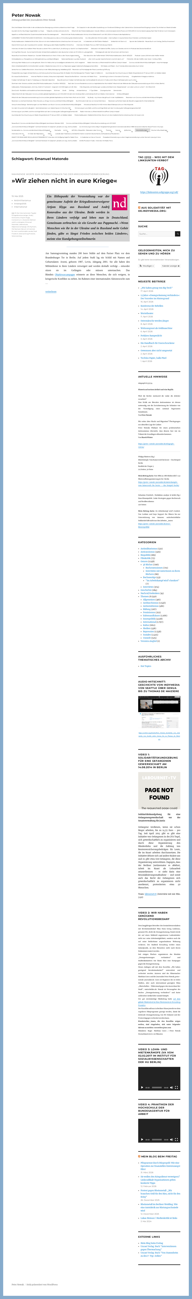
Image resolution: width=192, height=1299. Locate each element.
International (20, 207)
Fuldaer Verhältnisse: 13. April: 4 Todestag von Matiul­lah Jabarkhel (33, 80)
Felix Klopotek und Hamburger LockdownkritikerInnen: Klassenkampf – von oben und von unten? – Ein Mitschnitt (117, 87)
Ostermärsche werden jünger (155, 321)
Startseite (58, 130)
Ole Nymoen (31, 227)
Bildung (147, 609)
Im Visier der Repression (36, 133)
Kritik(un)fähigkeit (123, 94)
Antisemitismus (82, 90)
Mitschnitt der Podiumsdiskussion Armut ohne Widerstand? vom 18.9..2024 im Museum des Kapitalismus (95, 34)
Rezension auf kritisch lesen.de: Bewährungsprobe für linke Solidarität (131, 101)
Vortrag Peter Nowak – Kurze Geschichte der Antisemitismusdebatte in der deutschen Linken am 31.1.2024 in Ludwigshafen (52, 52)
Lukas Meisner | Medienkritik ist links (159, 1218)
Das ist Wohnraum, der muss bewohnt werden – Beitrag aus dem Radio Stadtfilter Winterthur (43, 45)
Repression (148, 631)
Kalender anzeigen (170, 266)
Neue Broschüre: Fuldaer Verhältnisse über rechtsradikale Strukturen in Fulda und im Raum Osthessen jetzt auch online (96, 80)
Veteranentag (17, 236)
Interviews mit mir (18, 133)
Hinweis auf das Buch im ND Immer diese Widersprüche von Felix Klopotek (108, 104)
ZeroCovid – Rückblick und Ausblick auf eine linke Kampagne (31, 90)
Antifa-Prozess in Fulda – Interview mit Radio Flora (96, 140)
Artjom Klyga (25, 217)
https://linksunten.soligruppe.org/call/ (159, 192)
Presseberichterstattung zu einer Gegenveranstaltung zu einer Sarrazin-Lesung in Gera (132, 137)
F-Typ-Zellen (94, 90)
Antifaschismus (150, 603)
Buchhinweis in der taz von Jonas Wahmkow (91, 101)
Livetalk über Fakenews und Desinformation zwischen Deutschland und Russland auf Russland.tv (87, 133)
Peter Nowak (26, 15)
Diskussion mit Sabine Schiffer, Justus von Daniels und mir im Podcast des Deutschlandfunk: (121, 48)
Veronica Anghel (149, 641)
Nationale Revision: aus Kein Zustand (74, 59)
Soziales (147, 634)
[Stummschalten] (171, 1087)
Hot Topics (146, 666)
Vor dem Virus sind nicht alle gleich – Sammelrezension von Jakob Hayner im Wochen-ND (41, 108)
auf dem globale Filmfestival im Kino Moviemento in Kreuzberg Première (159, 1002)
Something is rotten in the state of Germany (114, 76)
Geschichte (146, 590)
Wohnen (57, 90)
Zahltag (71, 90)
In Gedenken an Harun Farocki (90, 137)
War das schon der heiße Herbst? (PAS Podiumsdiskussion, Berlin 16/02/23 (108, 55)
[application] (159, 1079)
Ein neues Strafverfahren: (20, 76)
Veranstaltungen (141, 130)
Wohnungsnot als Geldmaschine (156, 328)
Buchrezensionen (154, 568)
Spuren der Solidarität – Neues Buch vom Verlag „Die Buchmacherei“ (152, 41)
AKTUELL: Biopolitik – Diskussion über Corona (87, 130)
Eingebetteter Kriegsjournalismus (143, 76)
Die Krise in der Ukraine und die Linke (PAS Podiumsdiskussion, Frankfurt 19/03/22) (38, 83)
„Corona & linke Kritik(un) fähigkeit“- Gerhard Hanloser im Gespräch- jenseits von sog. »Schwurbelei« (44, 127)
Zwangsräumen (105, 90)
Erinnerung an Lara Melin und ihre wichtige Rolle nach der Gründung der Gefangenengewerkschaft (108, 108)
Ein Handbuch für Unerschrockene (157, 343)
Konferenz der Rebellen (152, 306)
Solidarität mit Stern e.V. (119, 41)
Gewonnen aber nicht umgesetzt (156, 350)
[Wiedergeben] (142, 1087)
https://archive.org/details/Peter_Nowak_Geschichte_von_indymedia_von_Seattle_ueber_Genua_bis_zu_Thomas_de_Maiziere (159, 736)
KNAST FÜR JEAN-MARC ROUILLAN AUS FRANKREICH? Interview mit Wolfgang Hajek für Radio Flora (45, 137)
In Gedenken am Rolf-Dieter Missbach (96, 41)
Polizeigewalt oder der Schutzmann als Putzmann (112, 52)
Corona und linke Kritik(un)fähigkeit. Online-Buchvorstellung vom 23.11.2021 (91, 123)
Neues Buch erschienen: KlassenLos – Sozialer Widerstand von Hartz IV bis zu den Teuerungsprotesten (45, 55)
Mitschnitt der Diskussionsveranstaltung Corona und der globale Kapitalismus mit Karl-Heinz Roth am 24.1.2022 (48, 97)
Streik (64, 90)
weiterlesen (50, 291)
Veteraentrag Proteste (27, 234)
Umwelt (147, 638)
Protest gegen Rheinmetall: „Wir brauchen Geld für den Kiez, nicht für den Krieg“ (160, 1193)
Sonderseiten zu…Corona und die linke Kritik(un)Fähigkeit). (31, 130)
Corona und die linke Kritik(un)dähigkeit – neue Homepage (148, 62)
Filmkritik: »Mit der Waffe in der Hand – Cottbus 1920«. (144, 59)
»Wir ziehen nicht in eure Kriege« (64, 180)
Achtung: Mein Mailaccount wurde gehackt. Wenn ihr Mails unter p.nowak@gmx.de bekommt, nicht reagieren (48, 62)
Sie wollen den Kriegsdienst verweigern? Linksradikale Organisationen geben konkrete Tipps (160, 1179)
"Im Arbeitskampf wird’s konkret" (162, 580)
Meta (49, 133)
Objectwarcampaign (19, 227)
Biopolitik (145, 555)
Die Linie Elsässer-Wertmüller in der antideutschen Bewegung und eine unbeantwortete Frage (43, 27)
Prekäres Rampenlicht (151, 335)
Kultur (146, 625)
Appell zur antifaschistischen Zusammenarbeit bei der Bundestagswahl (35, 34)
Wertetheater (147, 313)
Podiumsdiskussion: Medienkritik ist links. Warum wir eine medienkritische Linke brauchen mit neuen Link (46, 41)
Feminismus (149, 612)
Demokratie (117, 90)
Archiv (65, 130)
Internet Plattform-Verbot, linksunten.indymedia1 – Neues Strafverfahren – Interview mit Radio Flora (64, 76)
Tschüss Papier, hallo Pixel (153, 358)
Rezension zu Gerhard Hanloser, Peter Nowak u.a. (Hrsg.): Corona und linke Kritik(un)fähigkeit (42, 101)
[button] (146, 265)
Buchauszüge (149, 577)
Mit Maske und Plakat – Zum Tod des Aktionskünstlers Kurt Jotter (122, 66)
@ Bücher (148, 564)
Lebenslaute (23, 224)
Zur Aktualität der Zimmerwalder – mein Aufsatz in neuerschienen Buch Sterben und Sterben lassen (118, 38)
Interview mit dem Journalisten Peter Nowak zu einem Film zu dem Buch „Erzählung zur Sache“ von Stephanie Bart (50, 48)
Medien (146, 628)
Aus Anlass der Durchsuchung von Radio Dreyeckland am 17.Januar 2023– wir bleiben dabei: (136, 73)
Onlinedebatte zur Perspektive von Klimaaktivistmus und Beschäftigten (35, 59)
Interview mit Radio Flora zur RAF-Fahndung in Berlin (94, 45)
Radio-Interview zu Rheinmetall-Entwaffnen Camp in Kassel (107, 62)
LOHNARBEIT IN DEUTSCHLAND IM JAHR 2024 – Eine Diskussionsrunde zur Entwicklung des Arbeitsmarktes (47, 38)
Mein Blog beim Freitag (159, 1156)
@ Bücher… (128, 130)
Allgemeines (149, 599)
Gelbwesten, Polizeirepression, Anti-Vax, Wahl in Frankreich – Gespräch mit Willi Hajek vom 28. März (44, 87)
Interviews (148, 587)
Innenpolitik (20, 203)
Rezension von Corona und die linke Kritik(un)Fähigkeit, (144, 97)
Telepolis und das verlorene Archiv (58, 31)
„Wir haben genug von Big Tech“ (157, 288)
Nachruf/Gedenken (150, 593)
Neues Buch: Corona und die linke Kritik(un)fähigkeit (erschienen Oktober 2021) (38, 123)
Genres (117, 130)
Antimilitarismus (22, 200)
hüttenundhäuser (151, 615)
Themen (108, 130)
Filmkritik (145, 558)
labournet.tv (151, 894)
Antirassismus (148, 552)
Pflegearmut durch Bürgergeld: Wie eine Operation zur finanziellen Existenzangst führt (160, 1166)
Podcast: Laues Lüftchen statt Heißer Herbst (149, 55)
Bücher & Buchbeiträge (159, 130)
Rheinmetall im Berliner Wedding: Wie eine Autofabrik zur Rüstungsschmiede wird (159, 1207)
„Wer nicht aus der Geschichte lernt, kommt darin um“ (106, 59)
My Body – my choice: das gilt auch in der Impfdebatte (105, 97)
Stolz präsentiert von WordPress (42, 1284)
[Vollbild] (176, 1087)
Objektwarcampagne (65, 274)
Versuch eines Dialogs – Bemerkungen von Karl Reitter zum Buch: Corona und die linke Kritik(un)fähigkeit (46, 104)
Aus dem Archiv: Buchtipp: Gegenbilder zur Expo (28, 31)
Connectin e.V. (17, 220)
